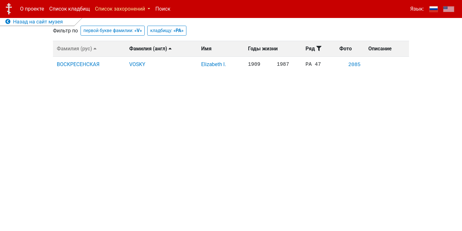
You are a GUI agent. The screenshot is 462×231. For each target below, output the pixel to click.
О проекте (32, 9)
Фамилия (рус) (77, 49)
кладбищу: (167, 30)
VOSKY (137, 64)
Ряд (313, 49)
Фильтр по (65, 31)
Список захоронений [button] (120, 9)
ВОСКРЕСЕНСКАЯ (78, 64)
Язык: (417, 9)
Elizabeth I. (213, 64)
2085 (354, 65)
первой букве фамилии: (112, 30)
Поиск (162, 9)
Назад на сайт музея (34, 22)
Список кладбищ (69, 9)
